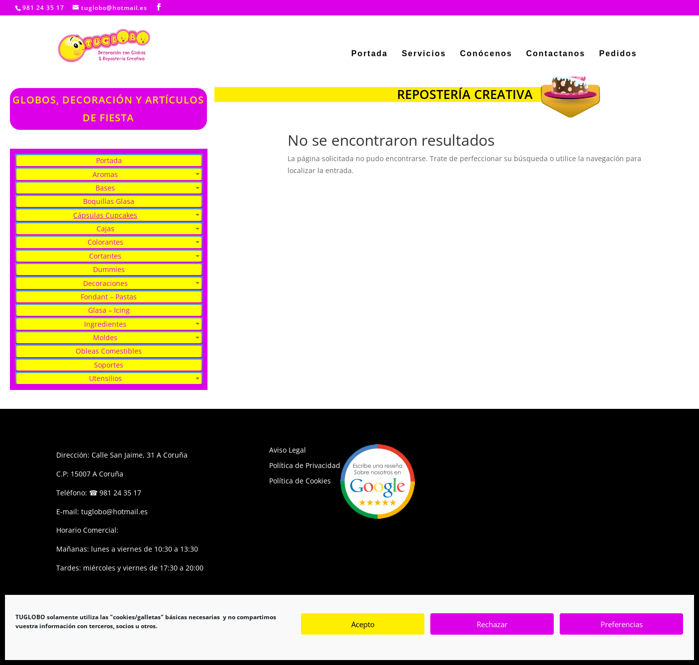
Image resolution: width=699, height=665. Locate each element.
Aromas (105, 174)
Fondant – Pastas (109, 296)
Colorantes (105, 242)
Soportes (108, 365)
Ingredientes (105, 324)
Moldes (105, 337)
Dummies (109, 269)
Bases (105, 187)
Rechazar (492, 624)
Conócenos (486, 54)
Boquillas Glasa (108, 201)
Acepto (363, 624)
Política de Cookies (300, 480)
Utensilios (105, 378)
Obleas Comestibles (109, 351)
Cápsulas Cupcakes (105, 215)
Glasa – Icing (109, 310)
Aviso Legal (287, 450)
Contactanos (555, 54)
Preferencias (621, 624)
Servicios (423, 54)
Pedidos (618, 54)
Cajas (105, 228)
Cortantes (105, 256)
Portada (369, 54)
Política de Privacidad (304, 465)
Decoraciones (105, 283)
